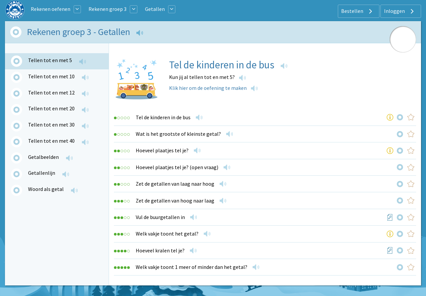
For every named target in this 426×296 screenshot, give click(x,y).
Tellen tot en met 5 (50, 60)
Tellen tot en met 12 (51, 92)
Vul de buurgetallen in (160, 217)
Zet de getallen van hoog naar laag (175, 200)
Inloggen (399, 11)
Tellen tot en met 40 (51, 140)
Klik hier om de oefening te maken (208, 88)
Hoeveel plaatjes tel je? (162, 150)
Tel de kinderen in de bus (163, 117)
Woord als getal (46, 189)
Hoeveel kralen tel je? (160, 250)
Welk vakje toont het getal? (167, 233)
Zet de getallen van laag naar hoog (175, 183)
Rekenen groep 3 (107, 9)
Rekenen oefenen (50, 9)
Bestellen (357, 11)
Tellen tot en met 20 (51, 108)
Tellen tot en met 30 (51, 124)
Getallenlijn (41, 172)
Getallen (155, 9)
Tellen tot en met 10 (51, 76)
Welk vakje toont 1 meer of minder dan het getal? (191, 267)
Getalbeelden (43, 157)
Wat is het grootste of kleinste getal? (178, 133)
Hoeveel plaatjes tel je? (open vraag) (177, 167)
